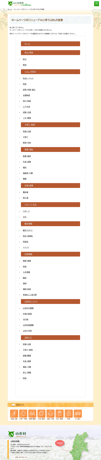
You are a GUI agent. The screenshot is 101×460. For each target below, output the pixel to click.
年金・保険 (27, 162)
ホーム (10, 9)
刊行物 (25, 319)
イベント (26, 247)
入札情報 (26, 272)
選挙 (24, 283)
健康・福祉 (29, 149)
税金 (24, 84)
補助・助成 (27, 289)
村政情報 (28, 254)
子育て (25, 137)
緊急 (24, 65)
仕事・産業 (29, 185)
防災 (24, 59)
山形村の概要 (28, 308)
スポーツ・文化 (30, 204)
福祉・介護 (27, 367)
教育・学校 (27, 143)
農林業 (25, 192)
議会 (24, 278)
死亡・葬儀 (27, 372)
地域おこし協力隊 (30, 295)
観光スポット (28, 230)
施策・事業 (27, 261)
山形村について (31, 301)
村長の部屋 (27, 314)
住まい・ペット (28, 78)
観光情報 (28, 224)
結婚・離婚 (27, 355)
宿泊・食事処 (28, 236)
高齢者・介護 (28, 173)
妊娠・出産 (27, 131)
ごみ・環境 (27, 118)
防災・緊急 (29, 52)
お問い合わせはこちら (21, 457)
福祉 (24, 167)
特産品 (25, 242)
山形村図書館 (28, 325)
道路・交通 (27, 112)
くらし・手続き (30, 72)
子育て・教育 (30, 125)
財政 (24, 266)
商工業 (25, 198)
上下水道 (26, 107)
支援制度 (26, 95)
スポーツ (26, 211)
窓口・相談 (27, 101)
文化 (24, 217)
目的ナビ (28, 337)
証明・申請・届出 (29, 90)
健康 (24, 179)
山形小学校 (27, 331)
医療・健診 (27, 156)
